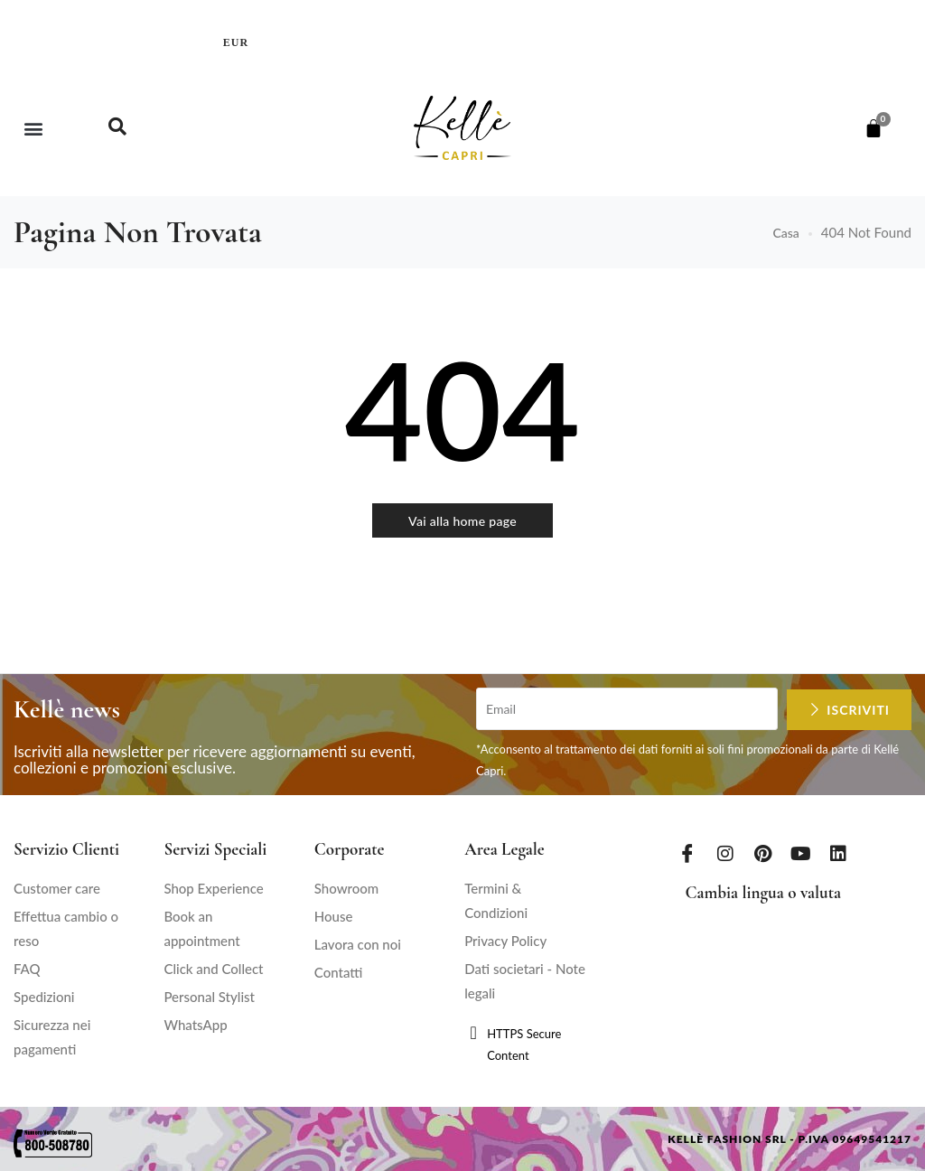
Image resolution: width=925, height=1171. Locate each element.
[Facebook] (687, 853)
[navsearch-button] (117, 128)
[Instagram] (725, 853)
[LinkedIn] (838, 853)
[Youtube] (801, 853)
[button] (33, 128)
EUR (235, 42)
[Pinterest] (763, 853)
